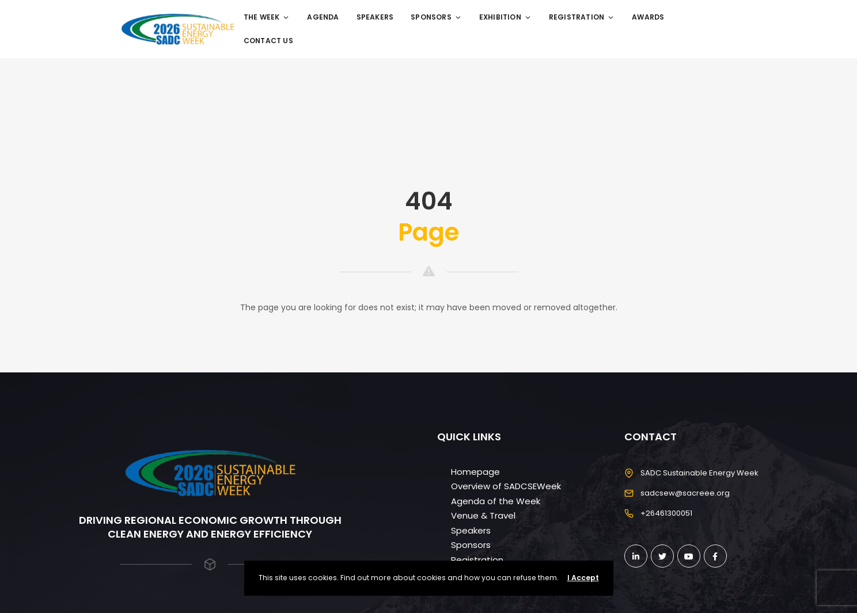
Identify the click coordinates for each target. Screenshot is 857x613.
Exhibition (505, 17)
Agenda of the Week (495, 501)
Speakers (375, 17)
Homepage (475, 472)
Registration (582, 17)
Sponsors (436, 17)
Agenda (323, 17)
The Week (267, 17)
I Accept (583, 577)
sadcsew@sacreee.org (685, 493)
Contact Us (268, 40)
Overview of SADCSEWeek (506, 486)
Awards (648, 17)
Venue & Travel (483, 515)
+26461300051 (666, 513)
